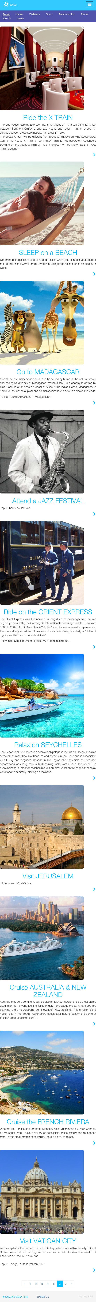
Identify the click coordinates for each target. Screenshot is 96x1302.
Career (19, 14)
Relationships (67, 14)
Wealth (7, 18)
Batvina (90, 1296)
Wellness (34, 14)
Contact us (43, 1296)
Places (85, 14)
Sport (49, 14)
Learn (20, 18)
